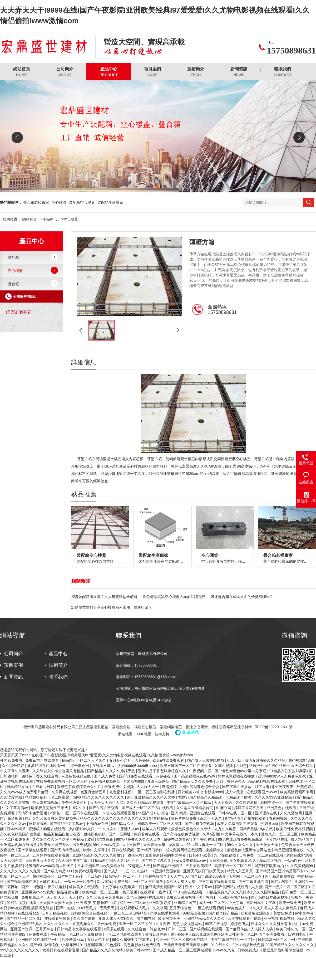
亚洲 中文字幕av (199, 887)
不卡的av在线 (97, 823)
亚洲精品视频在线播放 (19, 845)
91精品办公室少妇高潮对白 (292, 771)
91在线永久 (220, 945)
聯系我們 (282, 72)
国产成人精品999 (58, 871)
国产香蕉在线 (204, 839)
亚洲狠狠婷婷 (160, 903)
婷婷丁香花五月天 (249, 808)
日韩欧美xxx (188, 792)
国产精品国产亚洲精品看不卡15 (282, 871)
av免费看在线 (114, 866)
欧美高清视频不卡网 (297, 792)
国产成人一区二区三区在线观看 (148, 808)
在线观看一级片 (153, 892)
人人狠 (256, 887)
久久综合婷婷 (13, 766)
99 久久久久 (107, 829)
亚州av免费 (107, 924)
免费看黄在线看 (147, 834)
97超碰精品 (159, 818)
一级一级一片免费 (79, 881)
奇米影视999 (134, 781)
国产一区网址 (120, 834)
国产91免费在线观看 (136, 776)
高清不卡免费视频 (33, 813)
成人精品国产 (302, 839)
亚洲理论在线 (266, 813)
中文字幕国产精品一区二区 (233, 939)
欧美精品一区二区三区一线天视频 (110, 892)
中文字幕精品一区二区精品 (189, 802)
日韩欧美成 (218, 860)
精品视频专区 (68, 892)
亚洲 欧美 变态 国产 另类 (97, 903)
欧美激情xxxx (73, 939)
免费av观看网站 (88, 871)
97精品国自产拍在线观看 (246, 818)
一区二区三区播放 (149, 881)
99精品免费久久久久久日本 (138, 839)
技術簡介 (195, 72)
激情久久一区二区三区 (280, 834)
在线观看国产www (262, 792)
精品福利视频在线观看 (267, 781)
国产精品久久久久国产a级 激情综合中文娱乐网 (39, 945)
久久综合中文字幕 (73, 860)
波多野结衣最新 (100, 839)
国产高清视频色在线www (195, 776)
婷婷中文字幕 (94, 850)
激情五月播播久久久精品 (265, 760)
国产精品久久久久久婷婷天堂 (111, 771)
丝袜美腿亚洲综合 (256, 913)
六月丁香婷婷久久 (231, 781)
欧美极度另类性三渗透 (50, 808)
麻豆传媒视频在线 (76, 776)
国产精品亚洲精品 (168, 866)
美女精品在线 (277, 839)
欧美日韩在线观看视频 (61, 950)
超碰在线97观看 (299, 855)
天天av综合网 (11, 860)
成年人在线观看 (155, 829)
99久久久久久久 (240, 845)
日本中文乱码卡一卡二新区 (80, 876)
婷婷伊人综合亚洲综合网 (198, 934)
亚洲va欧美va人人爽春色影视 (282, 776)
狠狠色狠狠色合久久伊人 (192, 829)
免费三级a (123, 881)
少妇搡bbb (270, 823)
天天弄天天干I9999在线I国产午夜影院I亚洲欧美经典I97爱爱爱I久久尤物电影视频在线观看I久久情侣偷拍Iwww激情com (96, 755)
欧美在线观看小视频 (245, 918)
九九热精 (141, 871)
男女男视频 (81, 845)
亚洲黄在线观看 (203, 813)
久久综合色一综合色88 (147, 929)
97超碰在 (164, 776)
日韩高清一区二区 (273, 939)
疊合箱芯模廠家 (36, 202)
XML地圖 (143, 734)
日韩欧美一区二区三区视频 (160, 823)
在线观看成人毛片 (135, 908)
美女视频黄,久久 (243, 860)
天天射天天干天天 (62, 897)
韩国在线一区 (272, 802)
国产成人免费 (105, 776)
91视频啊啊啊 (91, 945)
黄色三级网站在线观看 (145, 897)
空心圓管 (59, 202)
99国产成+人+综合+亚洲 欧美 (163, 813)
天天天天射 (109, 908)
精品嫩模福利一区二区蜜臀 (47, 797)
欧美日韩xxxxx (138, 950)
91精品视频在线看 (22, 903)
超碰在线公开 (44, 876)
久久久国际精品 (266, 892)
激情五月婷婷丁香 (160, 934)
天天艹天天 (179, 876)
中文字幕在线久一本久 (240, 834)
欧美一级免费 (290, 903)
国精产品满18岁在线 (256, 829)
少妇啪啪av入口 (82, 829)
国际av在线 (66, 908)
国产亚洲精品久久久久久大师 (151, 797)
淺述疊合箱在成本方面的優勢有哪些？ (242, 597)
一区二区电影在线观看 (124, 934)
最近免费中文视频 (119, 787)
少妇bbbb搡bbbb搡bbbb (137, 766)
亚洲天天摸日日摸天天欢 (204, 871)
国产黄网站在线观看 (232, 887)
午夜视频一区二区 (204, 771)
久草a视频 (211, 834)
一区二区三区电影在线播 (155, 792)
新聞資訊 (238, 72)
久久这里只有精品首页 (195, 808)
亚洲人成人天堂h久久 (116, 918)
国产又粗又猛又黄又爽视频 (101, 897)
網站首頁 (21, 72)
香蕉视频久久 (84, 924)
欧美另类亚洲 (169, 918)
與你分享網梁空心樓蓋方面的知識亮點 (174, 597)
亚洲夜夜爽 (284, 787)
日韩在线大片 (50, 881)
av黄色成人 (237, 908)
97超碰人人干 (139, 866)
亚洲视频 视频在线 (279, 918)
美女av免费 (283, 913)
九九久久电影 (226, 829)
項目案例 (152, 72)
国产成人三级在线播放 (206, 760)
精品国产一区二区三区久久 (84, 760)
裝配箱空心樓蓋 (82, 202)
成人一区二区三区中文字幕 (221, 903)
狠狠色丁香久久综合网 (40, 776)
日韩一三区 (177, 929)
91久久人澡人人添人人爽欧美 (273, 908)
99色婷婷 (113, 945)
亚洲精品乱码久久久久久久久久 (44, 924)
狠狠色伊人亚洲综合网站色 (249, 850)
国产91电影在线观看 (186, 892)
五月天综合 (45, 929)
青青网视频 (278, 818)
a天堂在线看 (115, 929)
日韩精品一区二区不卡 (124, 876)
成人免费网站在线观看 (185, 850)
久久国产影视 (84, 918)
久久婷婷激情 (247, 802)
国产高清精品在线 (65, 850)
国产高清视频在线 (280, 876)
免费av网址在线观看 (42, 760)
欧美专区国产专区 (55, 845)
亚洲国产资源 (21, 929)
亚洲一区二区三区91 (136, 924)
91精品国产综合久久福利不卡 (115, 860)
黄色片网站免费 (184, 818)
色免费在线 (38, 934)
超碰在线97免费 (301, 760)
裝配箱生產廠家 (110, 202)
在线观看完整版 (57, 918)
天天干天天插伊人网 (107, 802)
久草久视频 (224, 766)
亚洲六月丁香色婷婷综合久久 (162, 771)
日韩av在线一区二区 (235, 813)
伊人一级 (235, 760)
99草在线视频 (216, 924)
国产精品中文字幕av (67, 823)
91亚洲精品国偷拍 (165, 871)
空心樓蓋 (70, 219)
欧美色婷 (304, 787)
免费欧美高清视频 (181, 897)
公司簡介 (64, 72)
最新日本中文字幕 (261, 903)
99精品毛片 (87, 908)
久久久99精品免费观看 (145, 802)
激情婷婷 (169, 787)
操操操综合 (215, 850)
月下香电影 (264, 787)
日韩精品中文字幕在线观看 (79, 929)
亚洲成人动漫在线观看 (47, 829)
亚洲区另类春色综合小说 (199, 787)
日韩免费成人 (249, 950)
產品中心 (109, 72)
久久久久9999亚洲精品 (273, 797)
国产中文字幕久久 (157, 860)
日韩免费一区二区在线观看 (261, 855)
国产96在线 (146, 918)
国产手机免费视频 (200, 823)
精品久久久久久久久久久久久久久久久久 (113, 818)
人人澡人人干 (148, 787)
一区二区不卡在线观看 (81, 813)
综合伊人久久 (211, 818)
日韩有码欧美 (200, 855)
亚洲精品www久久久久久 (205, 918)
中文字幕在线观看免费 (217, 881)
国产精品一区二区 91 (24, 918)
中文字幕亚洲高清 (254, 881)
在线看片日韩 (43, 787)
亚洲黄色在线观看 (282, 808)
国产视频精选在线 (22, 881)
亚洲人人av (130, 829)
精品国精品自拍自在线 (62, 834)
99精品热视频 (194, 913)
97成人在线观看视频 (119, 813)
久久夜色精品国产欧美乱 (21, 834)
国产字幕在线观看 (33, 850)
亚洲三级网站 (158, 781)
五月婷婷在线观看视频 (51, 855)
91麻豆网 (224, 808)
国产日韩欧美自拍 (269, 866)
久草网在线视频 (65, 792)
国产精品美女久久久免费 (193, 781)
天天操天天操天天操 (56, 903)
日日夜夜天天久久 (40, 860)
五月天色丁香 (98, 939)
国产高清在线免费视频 (181, 834)
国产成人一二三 (117, 871)
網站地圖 (125, 734)
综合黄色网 (80, 766)
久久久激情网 (291, 813)
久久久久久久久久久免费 (21, 871)
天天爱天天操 (267, 845)
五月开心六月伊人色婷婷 (130, 760)
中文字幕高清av (15, 808)
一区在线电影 (302, 939)
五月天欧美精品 (199, 866)
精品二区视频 (271, 860)
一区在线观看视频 (209, 908)
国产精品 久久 (123, 823)
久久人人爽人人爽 (181, 881)
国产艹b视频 (31, 887)
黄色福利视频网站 (106, 781)
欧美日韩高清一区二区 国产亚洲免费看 (253, 934)
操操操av (176, 845)
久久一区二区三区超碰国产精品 (182, 939)
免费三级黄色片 (74, 802)
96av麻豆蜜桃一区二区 (205, 845)
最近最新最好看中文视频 (283, 950)
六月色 (241, 766)
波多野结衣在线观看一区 (48, 766)
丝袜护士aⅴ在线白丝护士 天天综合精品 (281, 766)
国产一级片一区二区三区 (285, 887)
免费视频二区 (33, 897)
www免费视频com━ (190, 860)
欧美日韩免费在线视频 (295, 829)
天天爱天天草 (154, 845)
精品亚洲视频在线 (289, 850)
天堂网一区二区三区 (246, 876)
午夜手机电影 (55, 887)
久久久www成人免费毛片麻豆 (25, 792)
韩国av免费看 (11, 760)
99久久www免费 (106, 845)
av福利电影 (297, 934)
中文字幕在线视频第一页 (122, 887)
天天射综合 (223, 802)
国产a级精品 (282, 881)
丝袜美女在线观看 (84, 887)
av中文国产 (131, 845)
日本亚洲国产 (88, 866)
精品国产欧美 (241, 797)
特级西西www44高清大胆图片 (50, 866)
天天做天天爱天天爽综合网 (186, 945)
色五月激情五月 (93, 792)
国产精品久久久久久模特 (103, 950)
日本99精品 (16, 829)
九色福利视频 (120, 792)
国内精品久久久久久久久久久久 (98, 797)
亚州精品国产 (185, 903)
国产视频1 (208, 897)
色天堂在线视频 (45, 802)
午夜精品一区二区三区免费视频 (76, 934)
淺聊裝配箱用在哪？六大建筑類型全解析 (104, 597)
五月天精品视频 (55, 913)
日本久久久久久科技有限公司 (275, 924)
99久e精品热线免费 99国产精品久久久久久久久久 (274, 945)
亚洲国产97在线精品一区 (39, 939)
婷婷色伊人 (239, 924)
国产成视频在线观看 (206, 929)
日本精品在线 (18, 787)
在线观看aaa (28, 913)
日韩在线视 (38, 823)
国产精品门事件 (150, 850)
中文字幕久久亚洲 (15, 771)
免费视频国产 (156, 876)
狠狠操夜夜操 (95, 834)
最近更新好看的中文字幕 (166, 855)
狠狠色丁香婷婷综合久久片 (79, 787)
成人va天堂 (235, 792)
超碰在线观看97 (177, 839)
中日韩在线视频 (121, 850)
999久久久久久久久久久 (20, 950)
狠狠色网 (135, 855)
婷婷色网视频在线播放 (237, 776)
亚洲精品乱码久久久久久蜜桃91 (98, 855)
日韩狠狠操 (9, 776)
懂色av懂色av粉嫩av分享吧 (244, 771)
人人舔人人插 (262, 929)
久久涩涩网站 (11, 797)
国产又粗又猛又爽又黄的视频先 (51, 818)
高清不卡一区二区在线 (233, 866)
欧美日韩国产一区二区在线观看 (186, 766)
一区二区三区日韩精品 (129, 913)
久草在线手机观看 (165, 913)
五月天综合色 (180, 908)
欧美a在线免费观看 (168, 760)
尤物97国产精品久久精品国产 (202, 797)
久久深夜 (163, 924)
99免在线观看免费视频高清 (241, 839)
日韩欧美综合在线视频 (89, 913)
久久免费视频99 (300, 866)
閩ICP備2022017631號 (274, 727)
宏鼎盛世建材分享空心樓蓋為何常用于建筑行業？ (111, 607)
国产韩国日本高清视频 (270, 897)
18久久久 (79, 808)
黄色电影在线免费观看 (142, 945)
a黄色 (55, 813)
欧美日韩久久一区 (291, 929)
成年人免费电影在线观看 (238, 823)
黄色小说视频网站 (187, 924)
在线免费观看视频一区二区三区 (62, 781)
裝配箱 (13, 257)
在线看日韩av (104, 766)
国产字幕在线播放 (237, 787)
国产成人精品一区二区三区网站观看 (183, 950)
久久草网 (159, 908)
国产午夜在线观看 (300, 802)
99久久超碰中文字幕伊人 (133, 939)
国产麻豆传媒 (237, 929)
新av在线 (104, 881)
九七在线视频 (225, 855)
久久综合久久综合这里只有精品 (58, 771)
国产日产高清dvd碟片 (208, 876)
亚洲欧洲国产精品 (234, 897)
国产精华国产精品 (223, 913)
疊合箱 (13, 284)
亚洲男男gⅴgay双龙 (38, 892)
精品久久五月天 (240, 871)
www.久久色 (225, 950)
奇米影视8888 (211, 792)
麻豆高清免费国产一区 (164, 887)
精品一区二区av (133, 903)
